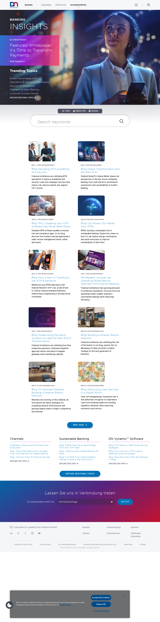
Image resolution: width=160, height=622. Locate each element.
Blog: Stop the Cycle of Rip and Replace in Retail (128, 527)
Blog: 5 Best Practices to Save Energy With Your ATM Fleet (77, 516)
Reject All (101, 604)
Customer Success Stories (24, 93)
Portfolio (60, 5)
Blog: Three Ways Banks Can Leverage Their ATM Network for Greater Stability (29, 522)
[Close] (124, 596)
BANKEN (28, 5)
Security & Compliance (22, 85)
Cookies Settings (101, 611)
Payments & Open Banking (24, 89)
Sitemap (143, 614)
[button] (9, 605)
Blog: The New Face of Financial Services (30, 526)
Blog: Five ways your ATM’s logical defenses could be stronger (125, 522)
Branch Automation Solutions (26, 78)
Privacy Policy (65, 605)
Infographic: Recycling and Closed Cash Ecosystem (29, 516)
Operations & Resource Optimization (30, 82)
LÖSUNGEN (46, 5)
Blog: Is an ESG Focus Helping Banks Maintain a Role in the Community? (77, 527)
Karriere (134, 597)
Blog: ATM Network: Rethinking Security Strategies (128, 516)
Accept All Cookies (101, 598)
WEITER (125, 571)
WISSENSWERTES (78, 5)
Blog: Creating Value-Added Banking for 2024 (79, 522)
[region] (70, 604)
